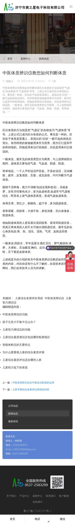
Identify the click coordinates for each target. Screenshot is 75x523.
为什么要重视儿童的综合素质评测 (23, 352)
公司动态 (13, 405)
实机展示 (38, 501)
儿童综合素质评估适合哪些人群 (22, 360)
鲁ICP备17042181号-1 (37, 511)
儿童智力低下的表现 (15, 367)
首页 (9, 58)
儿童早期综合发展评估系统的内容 (30, 389)
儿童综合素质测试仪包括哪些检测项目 (26, 337)
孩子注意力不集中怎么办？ (19, 322)
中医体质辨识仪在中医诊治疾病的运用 (33, 382)
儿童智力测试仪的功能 (16, 329)
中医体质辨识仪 (54, 298)
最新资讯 (13, 421)
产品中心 (24, 495)
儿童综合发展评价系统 (29, 298)
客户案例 (64, 495)
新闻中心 (26, 58)
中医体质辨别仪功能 (15, 314)
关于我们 (11, 495)
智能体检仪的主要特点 (16, 344)
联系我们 (51, 495)
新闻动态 (44, 58)
